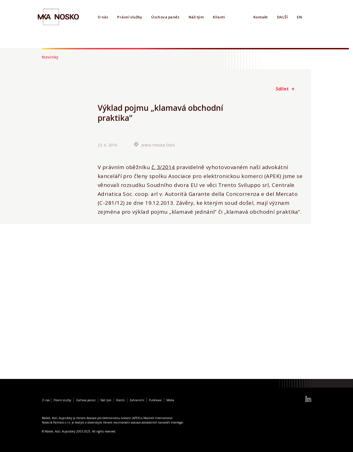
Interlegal (177, 422)
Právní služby (129, 17)
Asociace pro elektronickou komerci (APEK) (113, 418)
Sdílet (282, 89)
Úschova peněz (165, 17)
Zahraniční (136, 400)
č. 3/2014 (163, 167)
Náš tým (196, 17)
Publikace (155, 400)
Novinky (50, 57)
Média (170, 400)
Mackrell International (157, 418)
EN (299, 17)
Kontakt (260, 17)
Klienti (219, 17)
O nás (103, 17)
